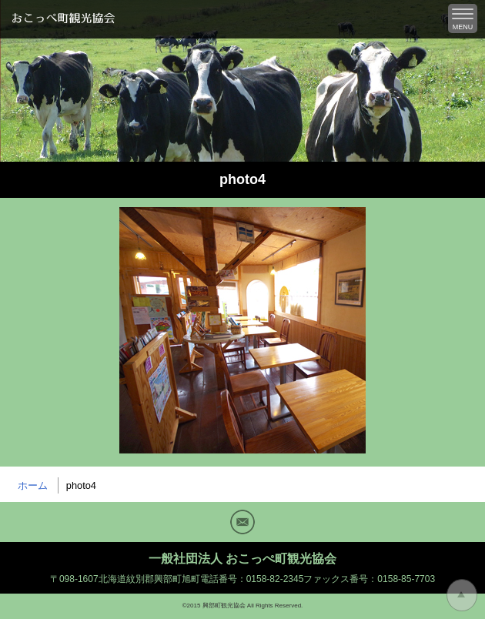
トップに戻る (462, 595)
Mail (242, 522)
